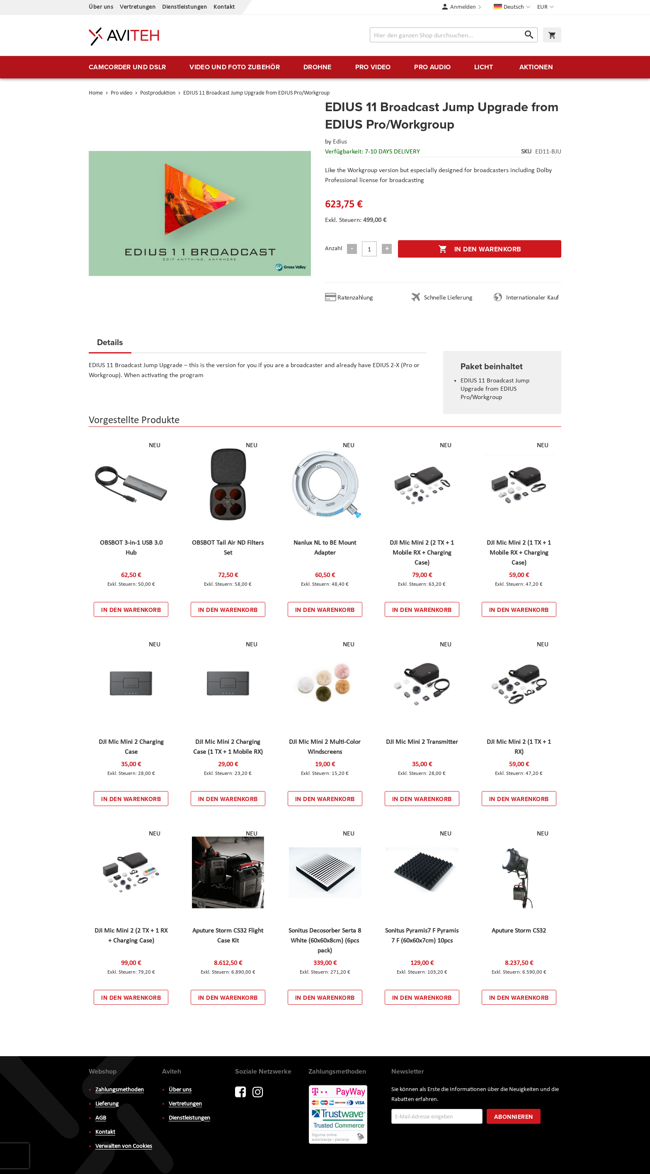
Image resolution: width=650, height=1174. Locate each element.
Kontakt (224, 7)
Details (110, 342)
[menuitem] (127, 67)
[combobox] (454, 34)
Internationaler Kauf (532, 298)
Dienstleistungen (184, 7)
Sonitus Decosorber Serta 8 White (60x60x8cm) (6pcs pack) (325, 941)
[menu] (325, 67)
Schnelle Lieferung (448, 298)
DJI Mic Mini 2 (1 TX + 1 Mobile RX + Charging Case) (519, 553)
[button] (546, 7)
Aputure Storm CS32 (519, 931)
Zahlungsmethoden (119, 1090)
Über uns (101, 7)
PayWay (338, 1115)
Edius (340, 142)
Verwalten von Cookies (123, 1146)
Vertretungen (137, 7)
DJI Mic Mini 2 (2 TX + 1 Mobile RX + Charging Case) (422, 553)
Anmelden (463, 7)
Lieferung (107, 1104)
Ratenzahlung (355, 298)
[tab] (110, 344)
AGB (100, 1118)
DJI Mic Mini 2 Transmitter (422, 742)
